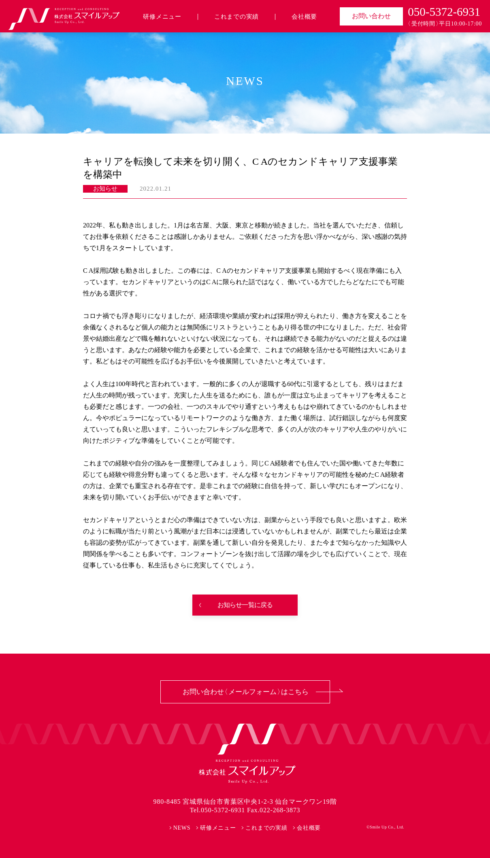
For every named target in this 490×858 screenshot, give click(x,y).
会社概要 (304, 17)
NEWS (181, 828)
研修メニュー (162, 17)
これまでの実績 (236, 17)
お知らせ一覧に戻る (245, 604)
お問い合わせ (371, 16)
